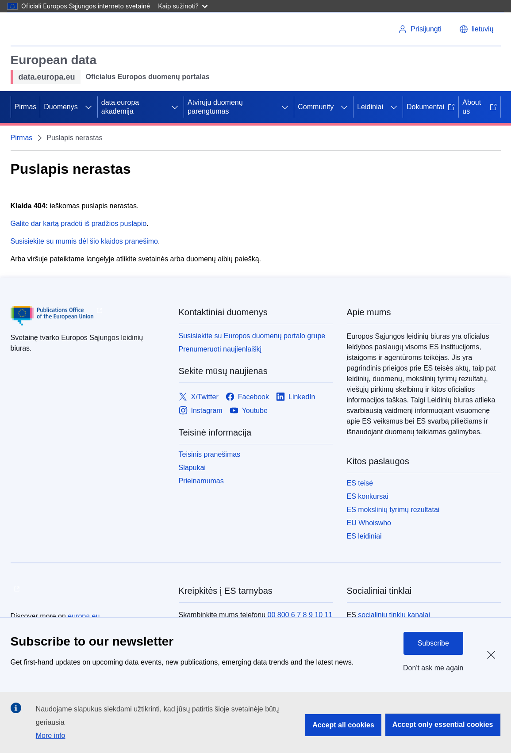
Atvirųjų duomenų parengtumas (215, 107)
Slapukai (192, 467)
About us (479, 107)
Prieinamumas (201, 481)
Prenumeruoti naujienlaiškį (220, 349)
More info (50, 735)
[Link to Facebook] (247, 397)
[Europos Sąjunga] (44, 29)
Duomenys (60, 107)
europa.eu (84, 616)
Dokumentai (431, 107)
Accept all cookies (343, 725)
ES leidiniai (364, 536)
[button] (476, 29)
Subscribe (433, 643)
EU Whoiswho (369, 523)
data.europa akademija (120, 107)
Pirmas (26, 107)
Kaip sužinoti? (182, 6)
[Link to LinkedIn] (295, 397)
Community (316, 107)
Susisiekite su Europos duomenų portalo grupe (252, 336)
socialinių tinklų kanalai (394, 615)
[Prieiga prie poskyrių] (88, 107)
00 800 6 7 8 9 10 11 (299, 615)
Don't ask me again (433, 668)
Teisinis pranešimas (210, 454)
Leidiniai (370, 107)
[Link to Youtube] (249, 410)
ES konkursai (367, 496)
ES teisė (360, 483)
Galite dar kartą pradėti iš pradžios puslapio (79, 223)
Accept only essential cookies (442, 724)
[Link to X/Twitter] (199, 397)
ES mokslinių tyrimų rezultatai (393, 509)
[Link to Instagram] (201, 410)
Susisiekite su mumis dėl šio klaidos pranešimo (84, 241)
